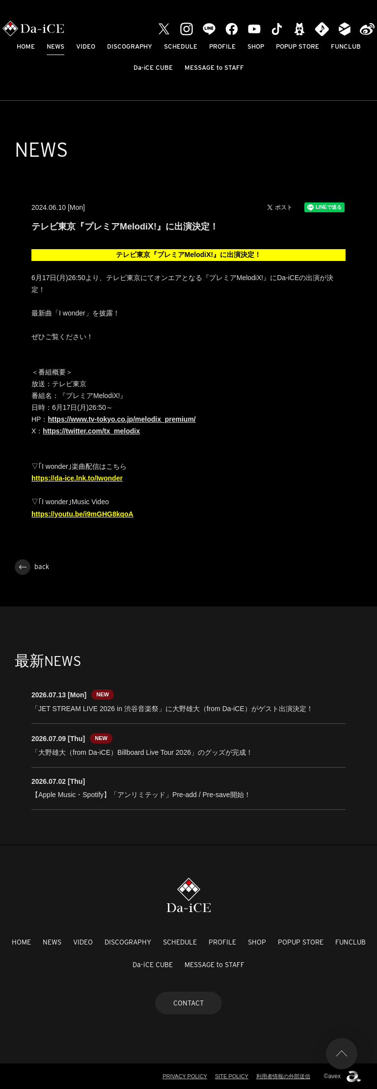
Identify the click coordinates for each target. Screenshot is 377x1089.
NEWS (55, 46)
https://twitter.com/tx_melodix (91, 431)
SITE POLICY (231, 1076)
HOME (26, 46)
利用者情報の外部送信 (283, 1076)
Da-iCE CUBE (153, 67)
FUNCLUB (346, 46)
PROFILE (222, 46)
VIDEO (85, 46)
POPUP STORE (297, 46)
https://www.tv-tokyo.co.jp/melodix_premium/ (121, 419)
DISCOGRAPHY (129, 46)
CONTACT (188, 1003)
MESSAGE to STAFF (214, 67)
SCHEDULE (180, 46)
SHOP (255, 46)
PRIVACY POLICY (184, 1076)
